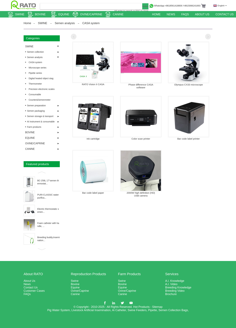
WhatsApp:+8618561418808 (168, 5)
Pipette (152, 310)
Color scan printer (141, 138)
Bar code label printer (188, 138)
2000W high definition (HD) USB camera (141, 194)
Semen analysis (65, 23)
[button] (42, 172)
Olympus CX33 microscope (188, 84)
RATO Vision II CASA (93, 84)
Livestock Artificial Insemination (91, 310)
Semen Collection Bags (173, 310)
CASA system (91, 23)
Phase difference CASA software (140, 86)
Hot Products (141, 306)
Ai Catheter (119, 310)
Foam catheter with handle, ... (48, 225)
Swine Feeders (137, 310)
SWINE (42, 23)
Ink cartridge (93, 138)
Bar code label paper (93, 192)
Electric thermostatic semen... (48, 210)
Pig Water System (58, 310)
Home (27, 23)
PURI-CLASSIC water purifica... (48, 196)
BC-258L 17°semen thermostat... (48, 182)
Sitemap (157, 306)
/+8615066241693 (192, 5)
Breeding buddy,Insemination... (48, 239)
